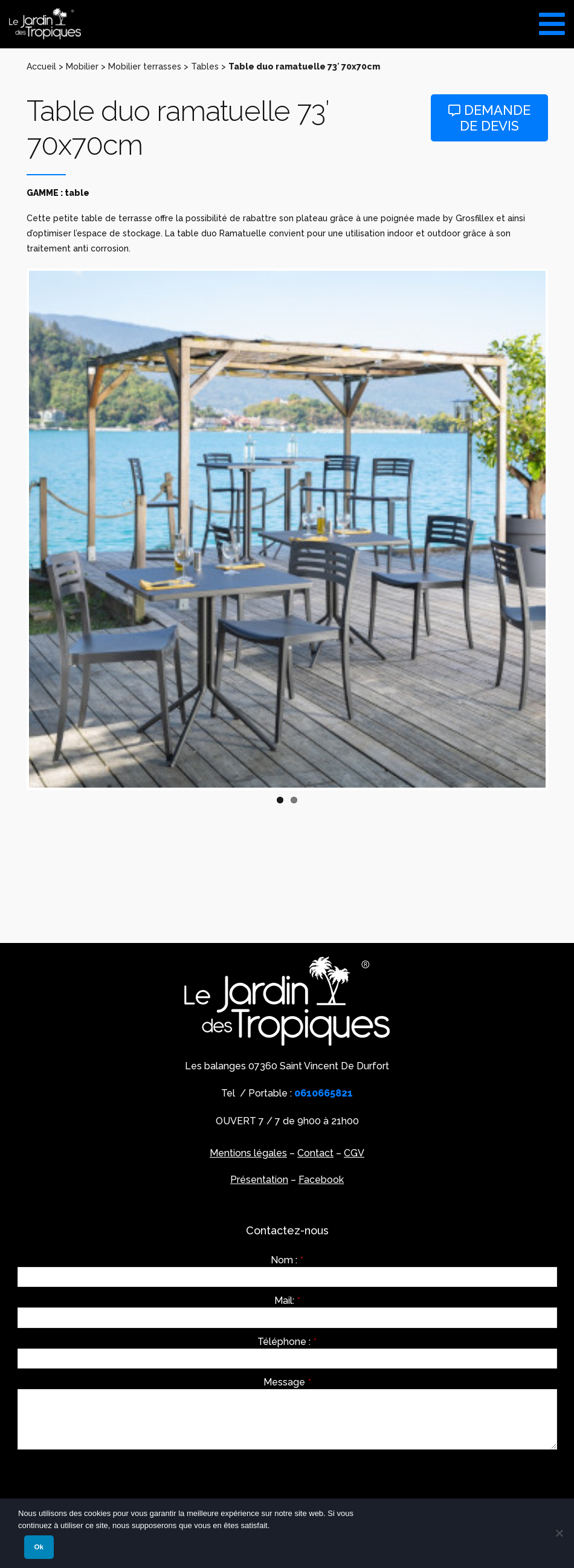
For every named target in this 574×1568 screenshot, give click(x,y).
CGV (354, 1153)
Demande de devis (489, 118)
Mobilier (82, 66)
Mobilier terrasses (144, 66)
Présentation (259, 1179)
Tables (205, 66)
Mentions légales (248, 1153)
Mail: (287, 1301)
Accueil (41, 66)
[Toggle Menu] (552, 19)
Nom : (287, 1260)
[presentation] (109, 1482)
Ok (39, 1546)
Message (287, 1382)
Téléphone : (287, 1342)
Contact (315, 1153)
